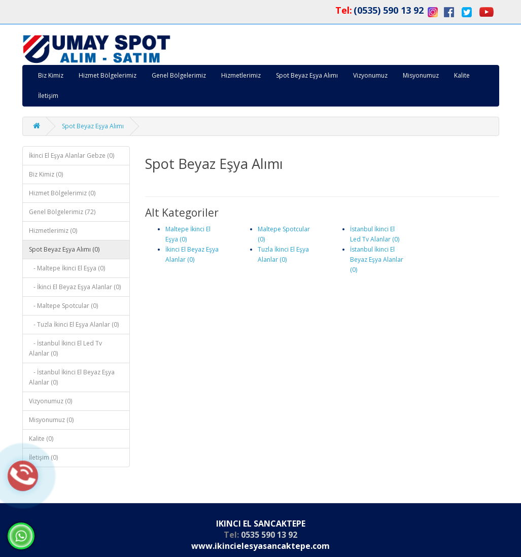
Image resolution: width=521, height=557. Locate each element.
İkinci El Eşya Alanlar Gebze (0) (71, 155)
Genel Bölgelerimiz (179, 75)
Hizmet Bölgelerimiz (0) (62, 193)
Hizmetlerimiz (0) (53, 230)
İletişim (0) (43, 457)
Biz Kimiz (50, 75)
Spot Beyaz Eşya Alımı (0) (64, 249)
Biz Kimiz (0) (46, 174)
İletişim (48, 95)
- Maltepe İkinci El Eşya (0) (67, 268)
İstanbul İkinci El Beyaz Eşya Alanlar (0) (376, 259)
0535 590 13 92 (269, 534)
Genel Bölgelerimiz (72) (62, 211)
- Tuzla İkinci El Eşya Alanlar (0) (74, 324)
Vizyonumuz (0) (50, 401)
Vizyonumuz (370, 75)
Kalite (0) (41, 438)
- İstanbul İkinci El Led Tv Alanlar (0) (65, 348)
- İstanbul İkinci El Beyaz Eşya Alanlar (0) (72, 377)
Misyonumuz (421, 75)
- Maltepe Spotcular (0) (63, 305)
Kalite (462, 75)
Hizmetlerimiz (241, 75)
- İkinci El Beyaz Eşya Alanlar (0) (75, 287)
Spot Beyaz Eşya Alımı (307, 75)
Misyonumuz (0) (51, 419)
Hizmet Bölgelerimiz (107, 75)
